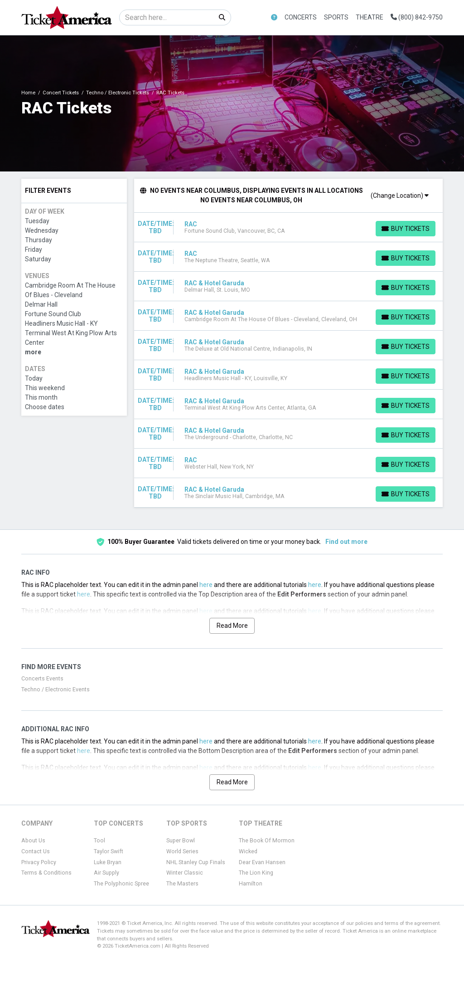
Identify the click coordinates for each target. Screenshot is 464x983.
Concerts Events (42, 678)
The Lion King (256, 873)
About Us (33, 840)
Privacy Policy (38, 862)
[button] (274, 17)
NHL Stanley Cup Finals (195, 862)
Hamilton (250, 883)
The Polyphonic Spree (121, 883)
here (206, 584)
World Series (182, 851)
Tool (99, 840)
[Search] (166, 17)
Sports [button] (336, 17)
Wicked (248, 851)
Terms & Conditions (46, 873)
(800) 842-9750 (417, 17)
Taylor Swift (108, 851)
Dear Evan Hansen (262, 862)
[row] (288, 227)
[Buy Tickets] (405, 228)
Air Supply (106, 873)
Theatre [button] (369, 17)
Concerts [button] (301, 17)
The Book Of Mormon (267, 840)
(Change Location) (400, 195)
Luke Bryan (107, 862)
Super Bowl (180, 840)
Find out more (346, 541)
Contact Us (35, 851)
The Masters (182, 883)
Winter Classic (184, 873)
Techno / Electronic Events (55, 689)
